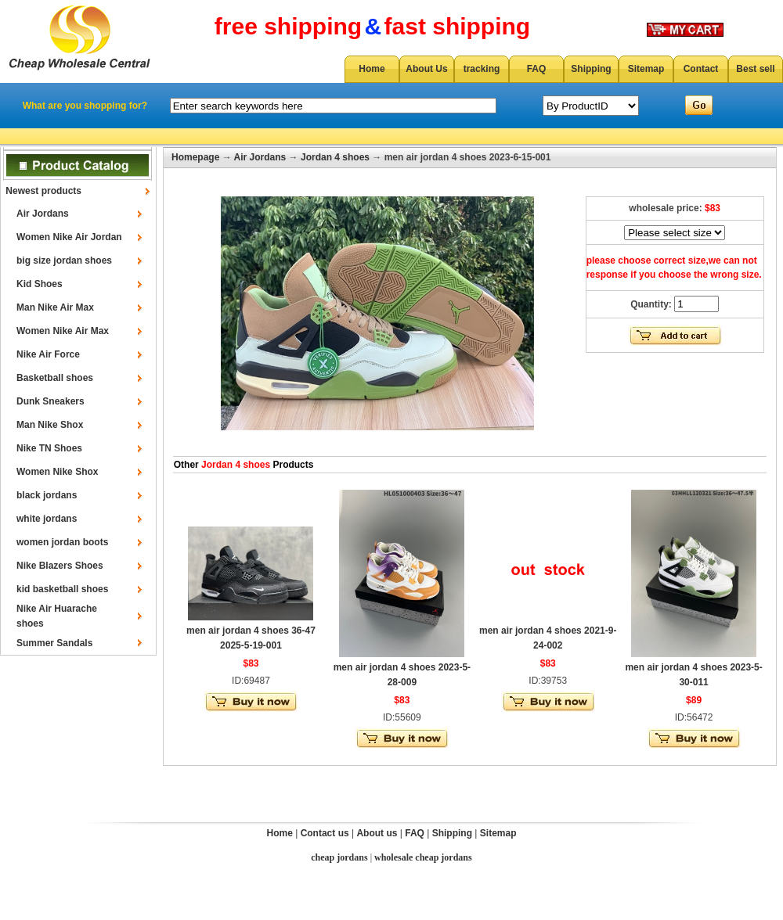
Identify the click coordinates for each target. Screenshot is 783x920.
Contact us (325, 833)
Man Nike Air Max (55, 307)
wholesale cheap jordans (423, 857)
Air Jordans (42, 213)
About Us (426, 68)
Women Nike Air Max (62, 330)
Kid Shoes (39, 284)
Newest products (43, 190)
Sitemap (646, 68)
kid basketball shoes (62, 589)
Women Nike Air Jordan (69, 237)
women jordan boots (62, 542)
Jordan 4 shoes (335, 157)
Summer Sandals (54, 643)
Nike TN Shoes (49, 448)
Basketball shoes (54, 377)
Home (371, 68)
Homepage (195, 157)
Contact (701, 68)
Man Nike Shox (49, 424)
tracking (482, 68)
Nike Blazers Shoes (59, 565)
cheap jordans (339, 857)
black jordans (46, 495)
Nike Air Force (48, 354)
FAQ (537, 68)
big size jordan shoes (64, 260)
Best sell (755, 68)
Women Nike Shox (57, 471)
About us (376, 833)
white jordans (46, 518)
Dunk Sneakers (50, 401)
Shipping (591, 68)
